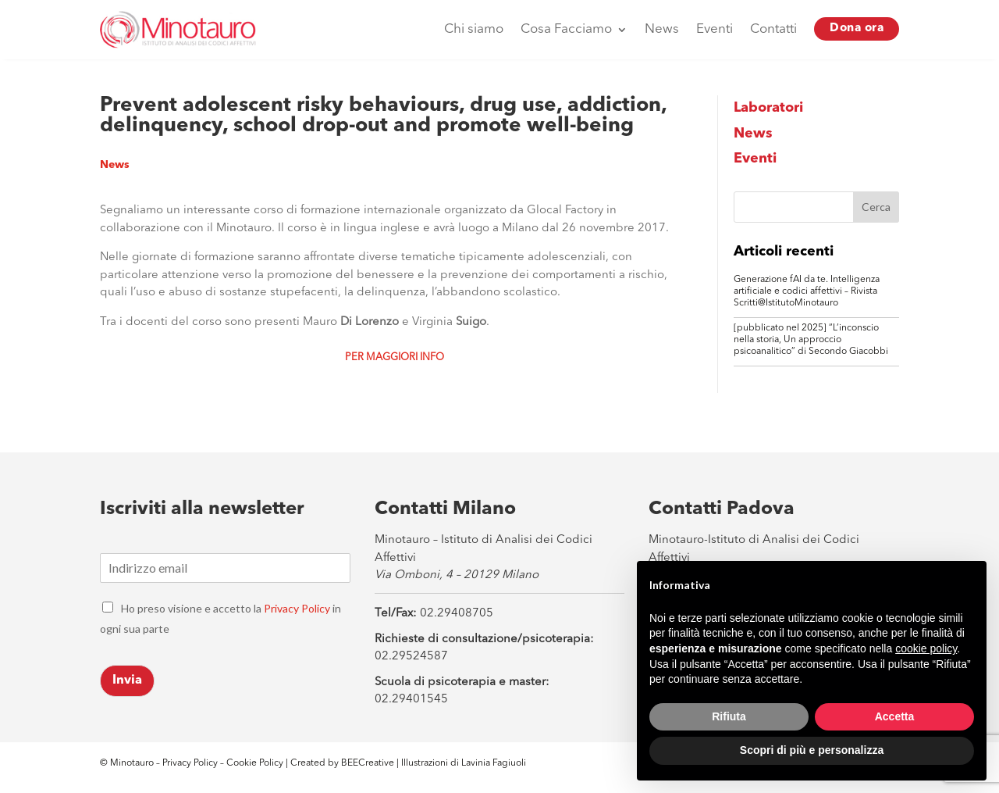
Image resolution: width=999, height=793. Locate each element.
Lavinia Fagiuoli (493, 763)
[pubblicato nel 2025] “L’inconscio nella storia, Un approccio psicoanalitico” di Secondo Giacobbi (811, 339)
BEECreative (366, 763)
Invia (127, 680)
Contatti (773, 29)
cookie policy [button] (926, 648)
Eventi (714, 29)
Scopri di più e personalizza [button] (811, 750)
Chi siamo (473, 29)
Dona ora (856, 28)
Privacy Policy (297, 608)
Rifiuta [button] (729, 716)
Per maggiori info (394, 357)
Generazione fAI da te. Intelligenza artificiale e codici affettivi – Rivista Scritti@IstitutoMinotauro (807, 291)
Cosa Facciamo (566, 29)
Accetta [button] (895, 716)
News (662, 29)
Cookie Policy (256, 763)
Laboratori (768, 108)
